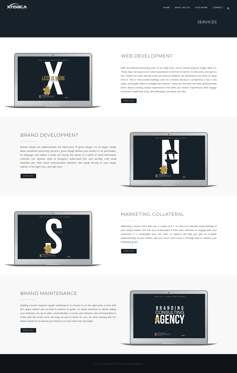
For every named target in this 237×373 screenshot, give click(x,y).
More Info (129, 101)
